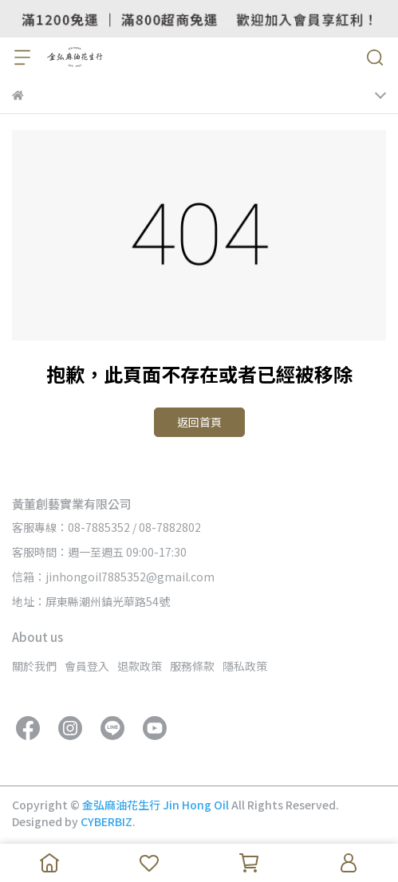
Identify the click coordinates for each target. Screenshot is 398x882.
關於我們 (34, 666)
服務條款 (192, 666)
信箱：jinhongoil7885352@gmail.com (113, 577)
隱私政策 (245, 666)
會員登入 (87, 666)
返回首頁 (199, 422)
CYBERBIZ (106, 821)
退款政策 (139, 666)
